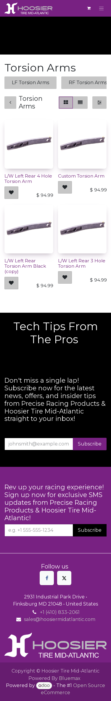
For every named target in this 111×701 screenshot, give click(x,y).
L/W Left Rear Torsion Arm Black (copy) (25, 266)
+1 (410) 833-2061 (60, 612)
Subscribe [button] (90, 444)
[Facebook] (47, 578)
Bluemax (70, 678)
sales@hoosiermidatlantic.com (59, 619)
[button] (11, 192)
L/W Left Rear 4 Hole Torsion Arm (28, 178)
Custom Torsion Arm (81, 175)
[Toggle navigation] (101, 8)
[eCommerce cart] (89, 8)
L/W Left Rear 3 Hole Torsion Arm (81, 263)
